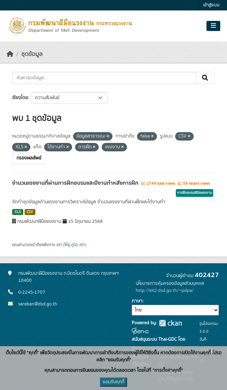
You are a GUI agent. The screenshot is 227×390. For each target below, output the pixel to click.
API (59, 245)
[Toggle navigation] (213, 26)
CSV (30, 212)
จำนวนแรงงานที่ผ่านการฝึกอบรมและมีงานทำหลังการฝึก (76, 183)
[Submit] (205, 78)
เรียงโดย (20, 97)
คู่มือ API (78, 245)
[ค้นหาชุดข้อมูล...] (104, 78)
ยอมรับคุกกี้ (113, 382)
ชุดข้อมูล (31, 54)
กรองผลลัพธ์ (29, 158)
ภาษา (137, 301)
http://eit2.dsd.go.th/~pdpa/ (165, 290)
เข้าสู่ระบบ (211, 5)
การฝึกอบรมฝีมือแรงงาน (194, 192)
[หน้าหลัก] (10, 54)
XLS (17, 212)
